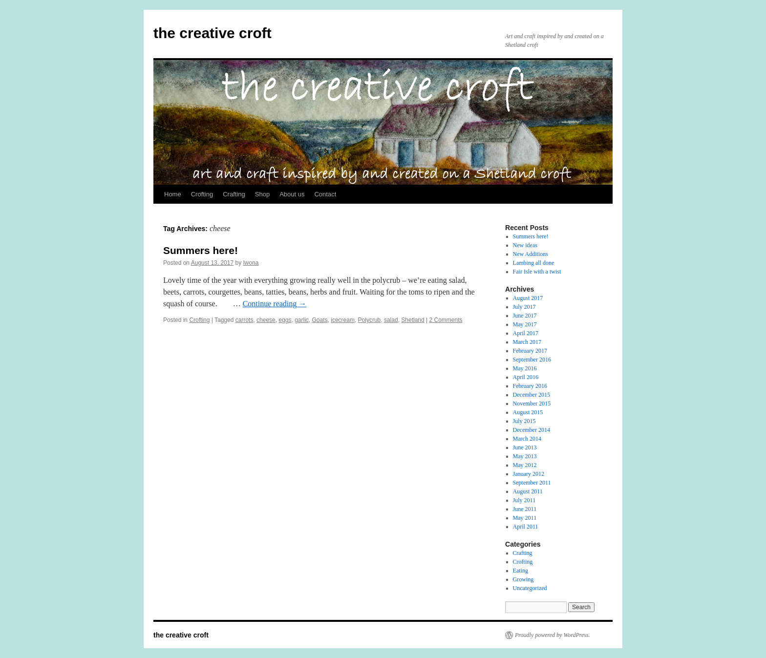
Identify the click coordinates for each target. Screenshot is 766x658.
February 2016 (530, 385)
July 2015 (524, 421)
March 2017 (527, 342)
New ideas (525, 245)
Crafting (234, 194)
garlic (302, 320)
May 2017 (525, 324)
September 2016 (532, 359)
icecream (343, 320)
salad (391, 320)
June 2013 (525, 447)
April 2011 (525, 526)
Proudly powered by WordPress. (552, 635)
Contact (325, 194)
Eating (520, 570)
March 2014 (527, 438)
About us (291, 194)
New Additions (530, 254)
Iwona (251, 262)
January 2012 (528, 473)
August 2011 (528, 491)
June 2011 (525, 509)
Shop (262, 194)
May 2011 (525, 517)
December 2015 (531, 394)
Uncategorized (530, 588)
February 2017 (530, 350)
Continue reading (275, 303)
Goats (320, 320)
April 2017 (525, 333)
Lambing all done (533, 262)
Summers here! (200, 250)
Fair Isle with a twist (537, 271)
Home (172, 194)
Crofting (202, 194)
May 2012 (525, 465)
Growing (523, 579)
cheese (266, 320)
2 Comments (445, 320)
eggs (284, 320)
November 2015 (532, 403)
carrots (244, 320)
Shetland (412, 320)
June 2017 (525, 315)
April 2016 (525, 377)
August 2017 (528, 298)
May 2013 (525, 456)
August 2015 (528, 412)
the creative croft (212, 33)
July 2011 (524, 500)
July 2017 (524, 306)
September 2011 (532, 482)
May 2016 (525, 368)
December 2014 (531, 429)
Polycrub (369, 320)
